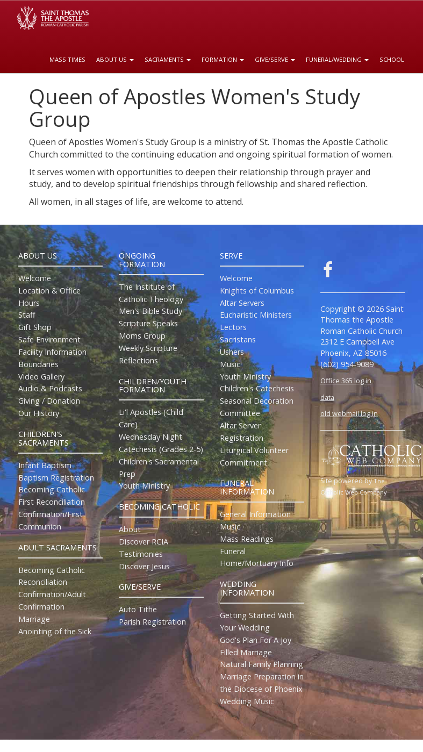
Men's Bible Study (150, 311)
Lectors (233, 327)
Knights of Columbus (257, 290)
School (391, 59)
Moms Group (142, 336)
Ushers (232, 352)
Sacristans (238, 339)
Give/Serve (275, 59)
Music (230, 364)
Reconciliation (42, 582)
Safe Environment (49, 339)
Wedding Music (247, 701)
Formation (223, 59)
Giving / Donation (49, 401)
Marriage (34, 619)
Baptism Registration (56, 477)
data (327, 397)
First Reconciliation (51, 502)
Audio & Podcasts (50, 388)
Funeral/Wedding (337, 59)
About (130, 529)
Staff (26, 315)
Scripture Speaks (148, 323)
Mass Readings (247, 539)
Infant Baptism (44, 465)
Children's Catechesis (257, 388)
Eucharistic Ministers (256, 315)
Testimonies (141, 554)
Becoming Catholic (51, 489)
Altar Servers (242, 303)
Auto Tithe (138, 609)
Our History (38, 413)
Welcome (34, 278)
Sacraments (168, 59)
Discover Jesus (144, 566)
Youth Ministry (144, 486)
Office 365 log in (345, 380)
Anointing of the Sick (54, 631)
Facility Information (52, 352)
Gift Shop (35, 327)
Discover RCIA (143, 541)
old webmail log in (349, 413)
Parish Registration (152, 622)
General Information (255, 514)
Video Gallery (41, 376)
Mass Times (67, 59)
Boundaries (38, 364)
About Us (115, 59)
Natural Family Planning (261, 664)
